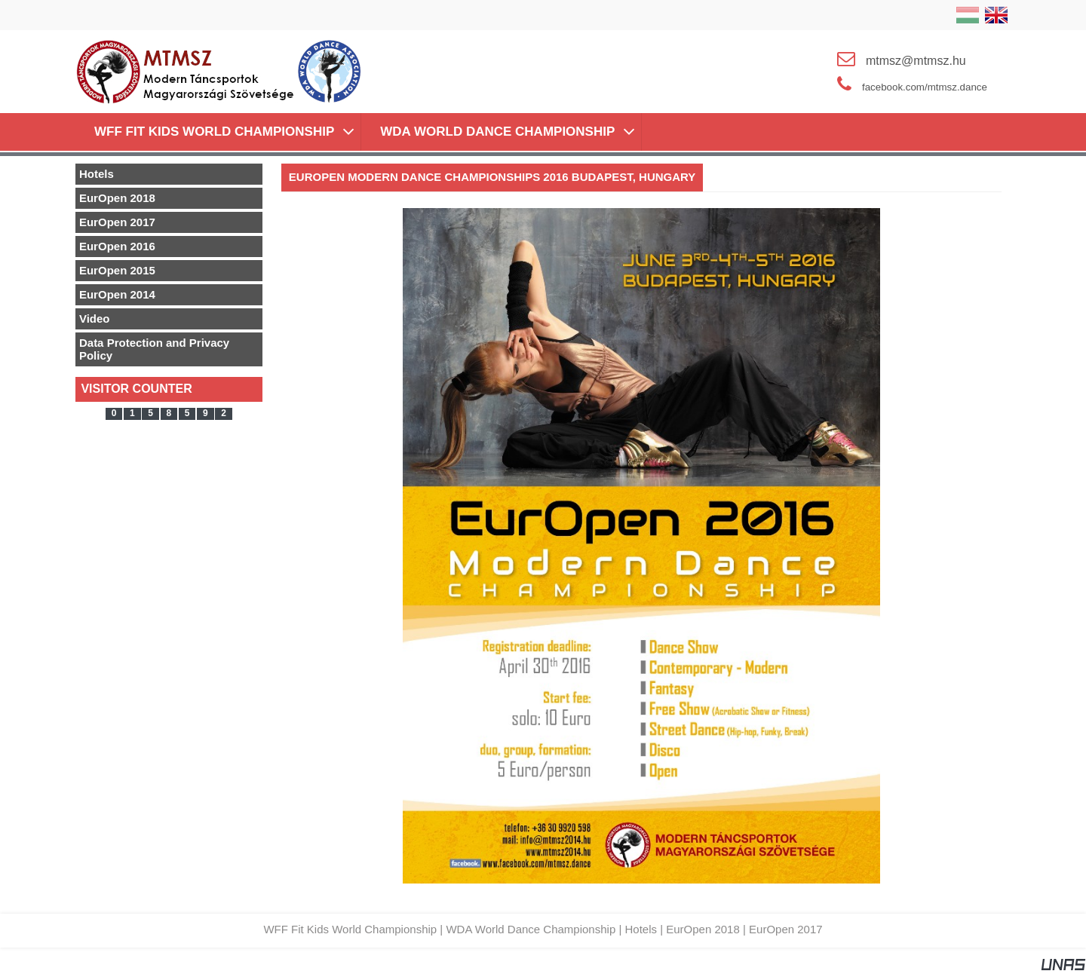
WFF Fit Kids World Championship (350, 929)
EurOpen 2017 (786, 929)
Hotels (640, 929)
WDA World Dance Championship (530, 929)
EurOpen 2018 (703, 929)
